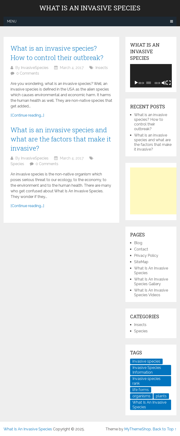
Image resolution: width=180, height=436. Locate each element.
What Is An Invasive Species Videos (151, 292)
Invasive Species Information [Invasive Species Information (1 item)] (146, 370)
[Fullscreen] (168, 82)
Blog (138, 243)
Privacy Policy (146, 255)
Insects (101, 67)
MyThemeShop (137, 429)
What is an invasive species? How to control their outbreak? (150, 122)
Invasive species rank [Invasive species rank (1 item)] (146, 381)
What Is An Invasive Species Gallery (151, 281)
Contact (141, 249)
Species (17, 164)
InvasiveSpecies (35, 67)
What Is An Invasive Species (89, 8)
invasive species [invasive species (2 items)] (146, 361)
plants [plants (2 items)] (161, 396)
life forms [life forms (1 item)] (140, 389)
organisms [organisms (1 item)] (141, 396)
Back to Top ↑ (164, 429)
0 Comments (27, 73)
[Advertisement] (155, 190)
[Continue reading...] (27, 115)
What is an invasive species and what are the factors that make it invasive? (61, 138)
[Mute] (163, 82)
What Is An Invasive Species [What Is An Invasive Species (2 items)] (149, 404)
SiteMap (141, 262)
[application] (151, 75)
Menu (11, 21)
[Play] (136, 82)
